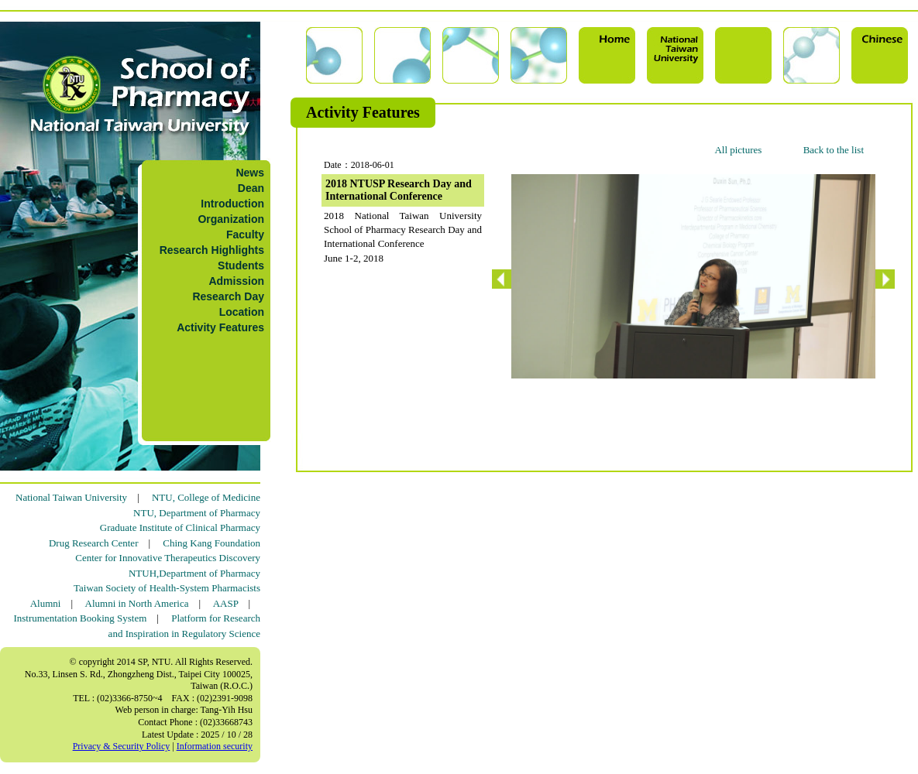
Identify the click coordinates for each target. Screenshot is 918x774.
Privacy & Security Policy (121, 746)
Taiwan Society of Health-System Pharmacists (167, 588)
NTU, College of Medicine (206, 497)
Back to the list (833, 150)
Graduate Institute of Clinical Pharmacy (180, 527)
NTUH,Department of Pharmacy (194, 573)
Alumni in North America (137, 603)
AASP (226, 603)
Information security (215, 746)
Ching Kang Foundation (211, 543)
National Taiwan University (71, 497)
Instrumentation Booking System (79, 618)
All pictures (738, 150)
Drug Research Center (94, 543)
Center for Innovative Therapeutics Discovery (167, 557)
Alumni (45, 603)
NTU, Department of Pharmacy (196, 513)
